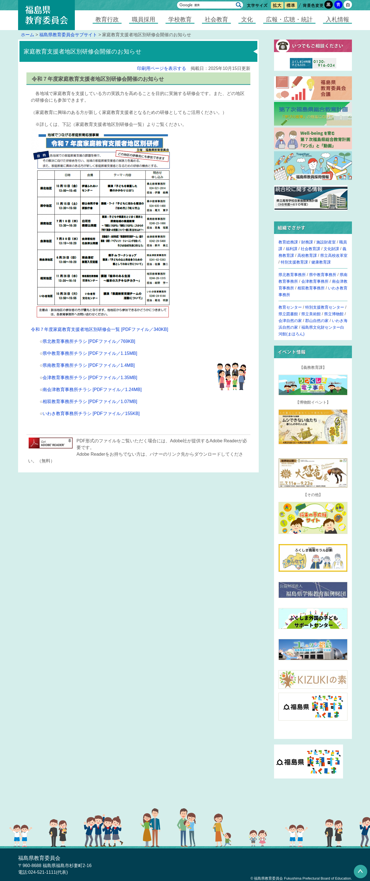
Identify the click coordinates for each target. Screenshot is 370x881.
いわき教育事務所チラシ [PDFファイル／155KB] (91, 413)
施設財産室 (326, 242)
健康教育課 (321, 262)
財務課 (307, 242)
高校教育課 (307, 255)
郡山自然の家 (317, 320)
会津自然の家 (290, 320)
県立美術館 (311, 314)
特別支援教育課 (294, 262)
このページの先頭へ (360, 871)
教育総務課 (288, 242)
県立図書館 (288, 314)
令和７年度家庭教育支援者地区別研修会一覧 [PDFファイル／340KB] (99, 329)
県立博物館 (334, 314)
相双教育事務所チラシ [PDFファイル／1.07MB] (90, 401)
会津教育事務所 (315, 281)
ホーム (27, 34)
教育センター (290, 307)
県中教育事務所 (322, 274)
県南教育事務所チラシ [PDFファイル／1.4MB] (89, 365)
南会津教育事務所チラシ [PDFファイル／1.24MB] (92, 389)
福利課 (291, 249)
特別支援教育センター (324, 307)
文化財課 (331, 249)
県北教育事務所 (292, 274)
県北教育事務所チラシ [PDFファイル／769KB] (89, 341)
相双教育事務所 (311, 288)
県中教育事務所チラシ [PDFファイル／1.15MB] (90, 353)
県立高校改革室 (333, 255)
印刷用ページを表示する (161, 68)
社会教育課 (310, 249)
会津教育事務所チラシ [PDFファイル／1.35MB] (90, 377)
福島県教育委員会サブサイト (68, 34)
